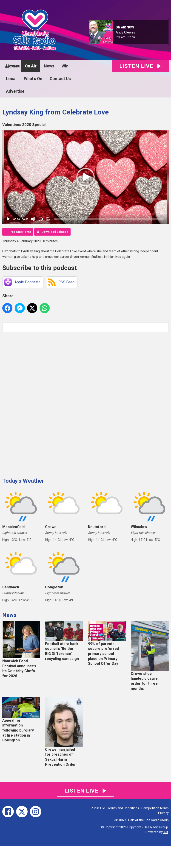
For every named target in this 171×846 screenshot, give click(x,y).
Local (11, 78)
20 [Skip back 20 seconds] (41, 219)
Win (65, 66)
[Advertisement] (36, 403)
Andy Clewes (125, 32)
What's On (33, 78)
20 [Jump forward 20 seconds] (48, 219)
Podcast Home (20, 232)
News (49, 66)
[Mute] (33, 219)
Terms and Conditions (123, 808)
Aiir (165, 832)
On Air (31, 66)
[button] (85, 177)
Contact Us (60, 78)
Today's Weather (23, 481)
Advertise (15, 91)
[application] (85, 177)
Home (11, 66)
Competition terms (155, 808)
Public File (98, 808)
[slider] (109, 219)
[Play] (8, 219)
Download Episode (55, 232)
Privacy (163, 813)
